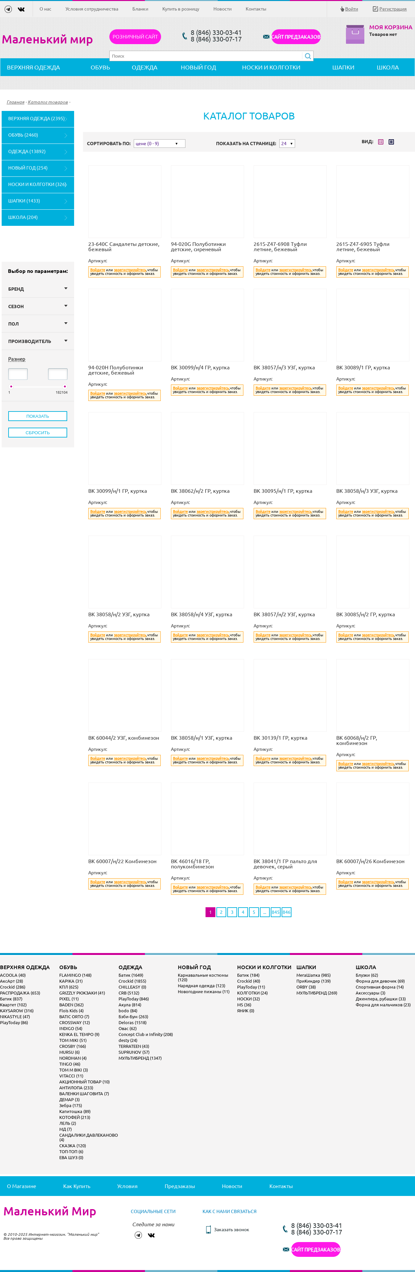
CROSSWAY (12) (74, 1022)
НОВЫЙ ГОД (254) (28, 168)
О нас (45, 9)
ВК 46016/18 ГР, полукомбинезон (192, 863)
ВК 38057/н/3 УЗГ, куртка (284, 367)
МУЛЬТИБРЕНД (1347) (140, 1058)
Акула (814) (130, 1004)
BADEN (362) (71, 1004)
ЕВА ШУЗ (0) (71, 1157)
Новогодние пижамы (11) (204, 991)
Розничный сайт (135, 37)
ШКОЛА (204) (23, 217)
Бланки (140, 9)
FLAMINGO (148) (75, 975)
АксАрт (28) (11, 981)
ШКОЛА (388, 67)
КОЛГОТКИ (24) (252, 993)
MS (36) (244, 1004)
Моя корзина (390, 27)
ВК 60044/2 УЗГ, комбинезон (123, 738)
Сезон (38, 306)
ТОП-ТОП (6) (71, 1151)
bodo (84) (128, 1010)
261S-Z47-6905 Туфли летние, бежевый (363, 246)
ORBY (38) (306, 987)
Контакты (256, 9)
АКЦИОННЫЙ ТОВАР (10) (84, 1081)
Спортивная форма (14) (380, 987)
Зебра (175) (70, 1105)
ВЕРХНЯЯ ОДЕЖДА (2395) (36, 118)
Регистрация (393, 9)
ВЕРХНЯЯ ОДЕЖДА (33, 67)
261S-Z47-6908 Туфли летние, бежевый (280, 246)
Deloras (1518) (133, 1022)
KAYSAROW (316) (17, 1010)
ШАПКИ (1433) (24, 200)
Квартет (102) (13, 1004)
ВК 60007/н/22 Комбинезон (122, 861)
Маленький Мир (49, 1211)
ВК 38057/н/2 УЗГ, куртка (284, 614)
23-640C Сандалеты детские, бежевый (123, 246)
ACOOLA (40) (13, 975)
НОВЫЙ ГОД (198, 67)
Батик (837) (11, 998)
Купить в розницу (180, 9)
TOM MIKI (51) (73, 1040)
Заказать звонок (231, 1229)
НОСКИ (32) (248, 998)
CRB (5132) (129, 993)
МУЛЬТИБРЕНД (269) (316, 993)
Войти (351, 9)
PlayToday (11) (251, 987)
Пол (38, 324)
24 (284, 143)
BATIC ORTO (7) (74, 1016)
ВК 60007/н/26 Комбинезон (370, 861)
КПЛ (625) (68, 987)
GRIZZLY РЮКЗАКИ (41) (82, 993)
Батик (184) (248, 975)
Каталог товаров (48, 102)
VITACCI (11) (71, 1075)
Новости (222, 9)
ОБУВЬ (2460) (23, 135)
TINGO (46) (69, 1064)
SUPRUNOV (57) (134, 1052)
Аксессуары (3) (370, 993)
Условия (127, 1186)
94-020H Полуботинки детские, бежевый (115, 370)
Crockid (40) (248, 981)
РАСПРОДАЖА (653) (20, 993)
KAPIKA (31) (71, 981)
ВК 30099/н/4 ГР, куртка (200, 367)
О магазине (21, 1186)
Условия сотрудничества (92, 9)
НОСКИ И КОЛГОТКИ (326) (37, 184)
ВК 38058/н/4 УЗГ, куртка (201, 614)
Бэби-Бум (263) (133, 1016)
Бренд (38, 289)
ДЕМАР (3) (69, 1099)
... (264, 912)
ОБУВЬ (100, 67)
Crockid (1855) (132, 981)
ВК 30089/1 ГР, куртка (363, 367)
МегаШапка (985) (313, 975)
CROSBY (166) (72, 1046)
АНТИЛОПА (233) (76, 1087)
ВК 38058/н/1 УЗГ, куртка (201, 738)
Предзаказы (180, 1186)
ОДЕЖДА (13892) (27, 151)
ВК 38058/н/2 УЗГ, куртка (119, 614)
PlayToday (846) (134, 998)
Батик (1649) (131, 975)
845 (276, 912)
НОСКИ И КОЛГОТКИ (271, 67)
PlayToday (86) (14, 1022)
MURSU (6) (69, 1052)
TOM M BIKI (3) (73, 1070)
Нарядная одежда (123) (201, 985)
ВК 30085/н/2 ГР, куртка (365, 614)
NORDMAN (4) (73, 1058)
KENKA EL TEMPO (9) (79, 1034)
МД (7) (65, 1129)
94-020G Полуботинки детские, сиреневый (198, 246)
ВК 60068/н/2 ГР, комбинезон (356, 740)
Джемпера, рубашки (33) (381, 998)
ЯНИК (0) (245, 1010)
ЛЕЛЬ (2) (67, 1123)
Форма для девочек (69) (380, 981)
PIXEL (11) (69, 998)
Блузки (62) (367, 975)
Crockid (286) (12, 987)
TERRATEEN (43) (134, 1046)
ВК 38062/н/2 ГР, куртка (200, 491)
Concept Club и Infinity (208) (146, 1034)
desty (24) (128, 1040)
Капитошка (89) (75, 1111)
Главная (15, 102)
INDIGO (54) (70, 1028)
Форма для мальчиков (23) (383, 1004)
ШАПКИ (343, 67)
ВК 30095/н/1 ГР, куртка (283, 491)
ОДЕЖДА (144, 67)
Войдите (97, 270)
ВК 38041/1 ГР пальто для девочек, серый (285, 863)
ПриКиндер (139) (313, 981)
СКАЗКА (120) (72, 1145)
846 (286, 912)
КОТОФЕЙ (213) (74, 1117)
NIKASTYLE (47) (15, 1016)
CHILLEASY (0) (132, 987)
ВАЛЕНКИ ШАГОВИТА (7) (84, 1093)
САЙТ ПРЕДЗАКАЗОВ (296, 37)
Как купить (76, 1186)
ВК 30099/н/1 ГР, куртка (117, 491)
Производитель (38, 341)
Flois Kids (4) (71, 1010)
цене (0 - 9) (147, 143)
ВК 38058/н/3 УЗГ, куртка (367, 491)
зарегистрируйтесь (130, 270)
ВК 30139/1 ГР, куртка (280, 738)
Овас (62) (128, 1028)
